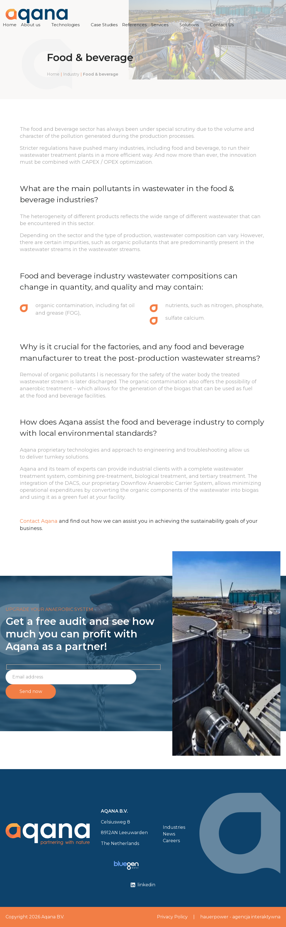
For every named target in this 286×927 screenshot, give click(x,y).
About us (30, 24)
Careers (171, 840)
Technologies (65, 24)
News (169, 834)
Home (9, 24)
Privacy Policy (172, 916)
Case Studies (104, 24)
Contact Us (222, 24)
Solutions (189, 24)
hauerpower (214, 916)
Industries (174, 827)
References (134, 24)
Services (159, 24)
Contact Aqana (39, 521)
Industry (71, 74)
